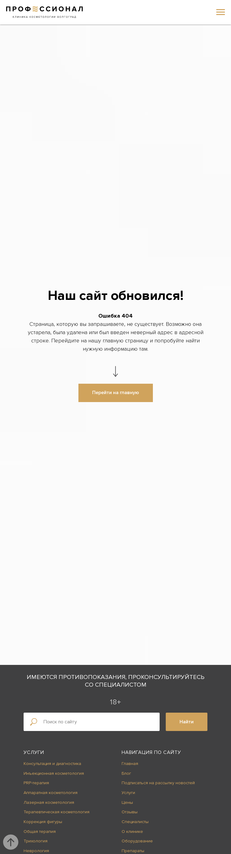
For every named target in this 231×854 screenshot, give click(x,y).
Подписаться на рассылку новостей (158, 782)
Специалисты (135, 821)
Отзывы (130, 812)
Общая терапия (40, 831)
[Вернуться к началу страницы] (10, 842)
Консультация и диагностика (52, 763)
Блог (126, 773)
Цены (127, 802)
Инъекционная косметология (54, 773)
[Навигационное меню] (220, 12)
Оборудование (137, 841)
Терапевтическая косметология (56, 812)
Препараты (133, 850)
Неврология (36, 850)
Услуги (34, 752)
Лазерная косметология (49, 802)
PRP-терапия (36, 782)
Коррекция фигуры (43, 821)
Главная (130, 763)
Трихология (35, 841)
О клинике (132, 831)
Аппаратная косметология (51, 792)
